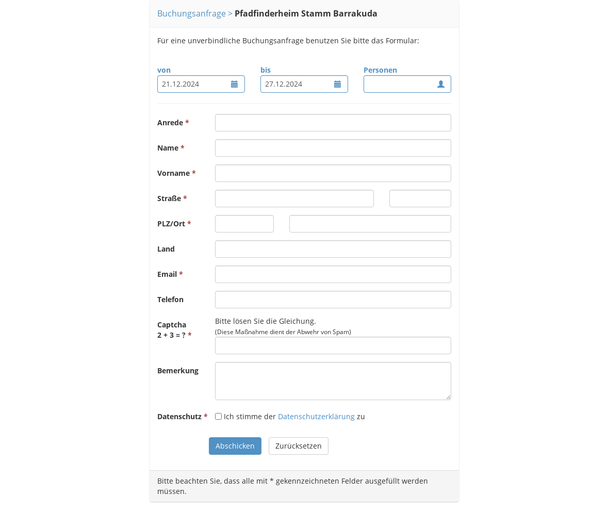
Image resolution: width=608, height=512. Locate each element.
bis (265, 70)
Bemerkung (178, 370)
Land (166, 249)
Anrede (170, 122)
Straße (169, 198)
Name (167, 148)
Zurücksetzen (298, 446)
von (164, 70)
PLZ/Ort (171, 223)
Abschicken (235, 446)
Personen (380, 70)
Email (167, 274)
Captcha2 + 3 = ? (171, 330)
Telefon (170, 299)
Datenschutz (179, 416)
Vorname (173, 173)
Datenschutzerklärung (316, 416)
